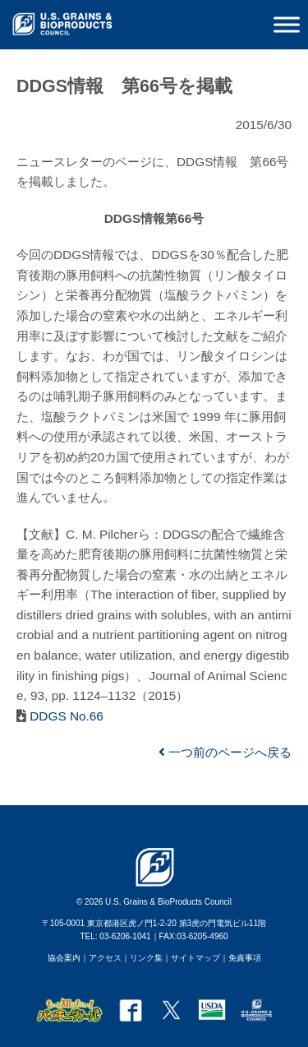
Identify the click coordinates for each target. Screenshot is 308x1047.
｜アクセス (101, 957)
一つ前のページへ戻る (225, 752)
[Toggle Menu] (287, 24)
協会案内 (64, 957)
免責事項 (244, 957)
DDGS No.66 (64, 716)
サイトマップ (195, 957)
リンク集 (146, 957)
